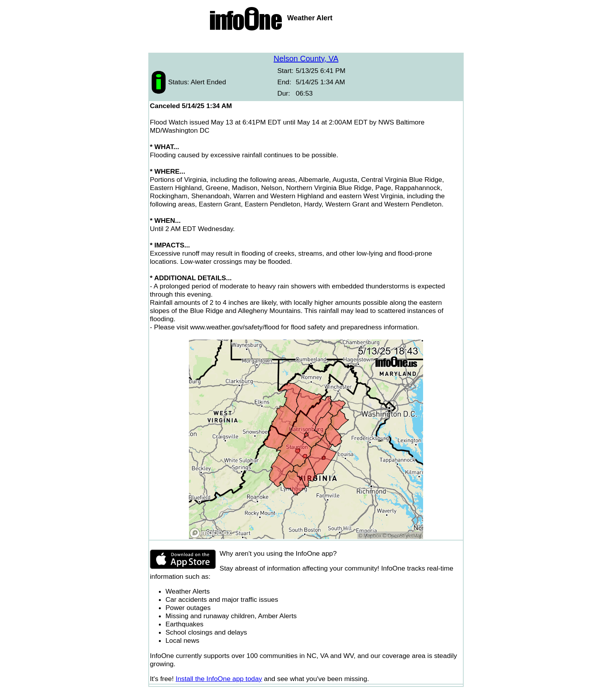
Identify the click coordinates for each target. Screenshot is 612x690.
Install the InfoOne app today (219, 679)
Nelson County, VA (306, 58)
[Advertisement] (306, 43)
